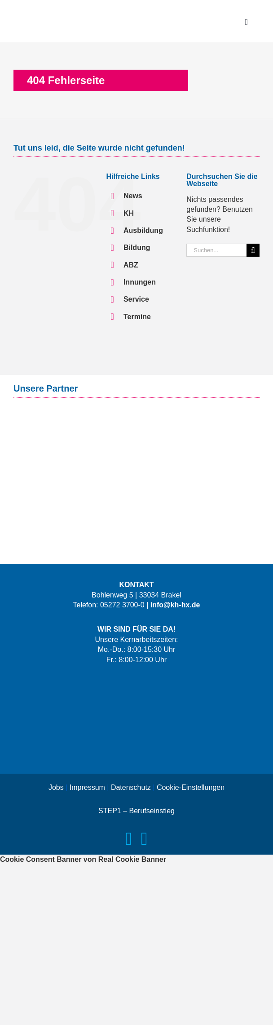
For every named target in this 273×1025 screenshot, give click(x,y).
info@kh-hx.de (175, 605)
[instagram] (144, 839)
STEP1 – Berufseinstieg (136, 811)
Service (136, 299)
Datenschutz (131, 787)
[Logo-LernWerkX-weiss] (136, 682)
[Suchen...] (216, 250)
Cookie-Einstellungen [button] (191, 787)
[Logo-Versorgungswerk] (136, 453)
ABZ (130, 265)
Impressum (87, 787)
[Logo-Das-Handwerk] (136, 747)
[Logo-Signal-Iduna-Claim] (136, 417)
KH (128, 213)
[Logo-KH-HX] (67, 12)
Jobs (56, 787)
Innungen (139, 282)
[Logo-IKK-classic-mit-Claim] (136, 494)
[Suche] (253, 250)
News (132, 196)
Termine (137, 317)
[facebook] (128, 839)
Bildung (136, 247)
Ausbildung (143, 230)
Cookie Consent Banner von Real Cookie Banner (83, 859)
